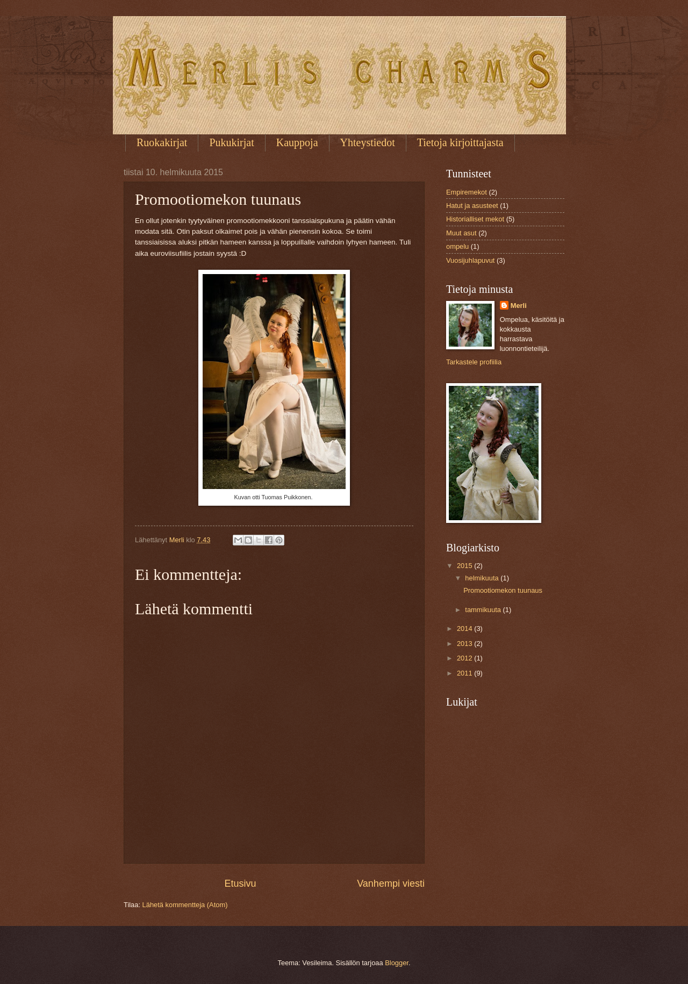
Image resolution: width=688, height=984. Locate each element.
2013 (465, 644)
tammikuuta (484, 610)
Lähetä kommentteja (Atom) (185, 905)
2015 (465, 566)
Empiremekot (466, 192)
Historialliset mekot (475, 219)
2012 (465, 658)
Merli (519, 305)
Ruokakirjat (162, 142)
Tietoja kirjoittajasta (460, 142)
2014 (465, 628)
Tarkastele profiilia (473, 362)
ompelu (457, 246)
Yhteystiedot (367, 142)
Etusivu (240, 883)
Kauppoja (297, 142)
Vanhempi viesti (391, 883)
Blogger (396, 963)
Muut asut (461, 233)
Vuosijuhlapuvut (470, 260)
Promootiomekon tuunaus (502, 590)
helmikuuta (482, 578)
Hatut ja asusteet (472, 206)
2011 (465, 673)
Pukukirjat (231, 142)
